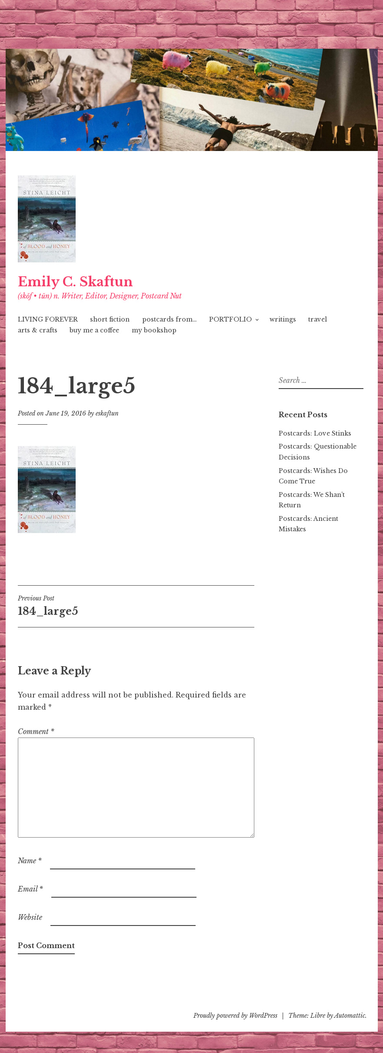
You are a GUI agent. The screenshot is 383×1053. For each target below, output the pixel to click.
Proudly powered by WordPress (235, 1015)
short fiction (110, 319)
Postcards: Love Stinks (315, 433)
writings (283, 319)
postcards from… (169, 319)
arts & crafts (37, 330)
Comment (36, 731)
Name (30, 860)
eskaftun (107, 413)
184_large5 (77, 605)
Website (30, 917)
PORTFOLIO (230, 319)
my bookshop (154, 330)
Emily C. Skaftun (75, 282)
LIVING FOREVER (48, 319)
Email (30, 889)
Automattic (349, 1015)
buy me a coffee (94, 330)
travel (317, 319)
